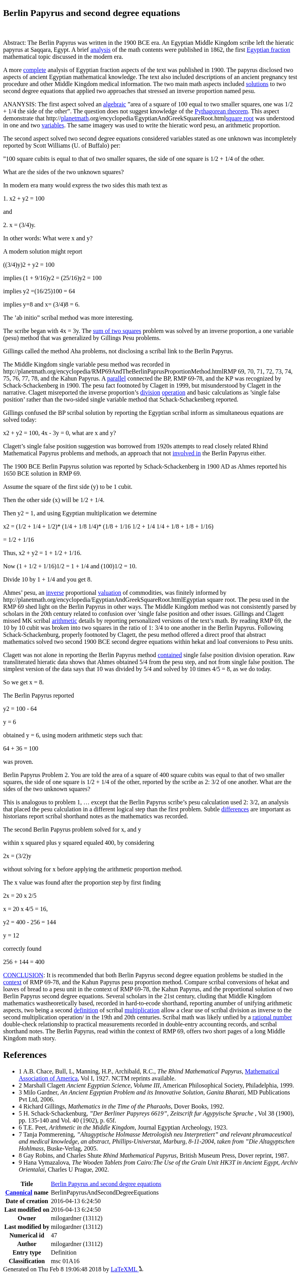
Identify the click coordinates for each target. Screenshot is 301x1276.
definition (86, 1010)
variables (53, 125)
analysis (100, 49)
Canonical (18, 1192)
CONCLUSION (23, 975)
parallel (116, 378)
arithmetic (64, 620)
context (12, 982)
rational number (272, 1017)
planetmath (75, 118)
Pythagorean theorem (221, 111)
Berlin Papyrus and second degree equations (106, 1184)
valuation (109, 592)
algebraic (114, 104)
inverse (55, 592)
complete (34, 70)
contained (170, 655)
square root (240, 118)
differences (235, 809)
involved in (187, 453)
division (150, 392)
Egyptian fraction (268, 49)
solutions (257, 84)
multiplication (141, 1010)
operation (173, 392)
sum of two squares (117, 331)
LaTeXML (127, 1269)
